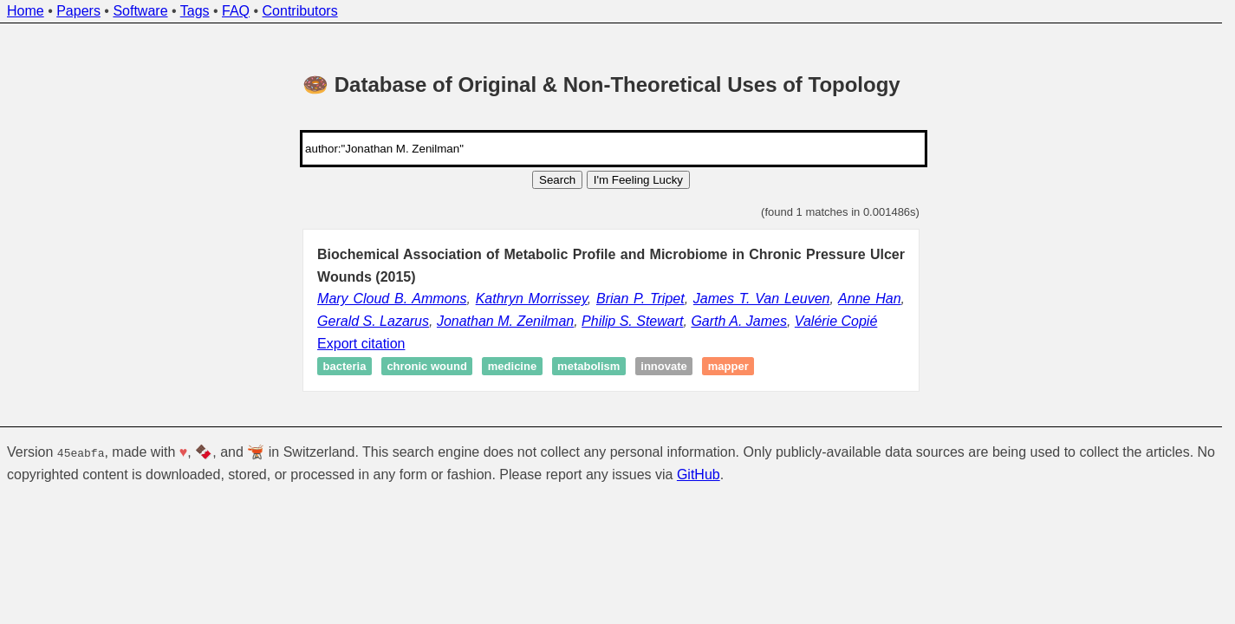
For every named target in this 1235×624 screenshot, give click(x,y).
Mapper (728, 366)
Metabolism (588, 366)
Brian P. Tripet (640, 298)
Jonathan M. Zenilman (505, 321)
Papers (78, 10)
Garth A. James (739, 321)
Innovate (663, 366)
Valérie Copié (836, 321)
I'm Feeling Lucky (638, 179)
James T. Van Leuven (761, 298)
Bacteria (345, 366)
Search (557, 179)
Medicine (512, 366)
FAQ (236, 10)
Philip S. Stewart (632, 321)
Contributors (300, 10)
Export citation (361, 343)
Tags (195, 10)
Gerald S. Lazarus (373, 321)
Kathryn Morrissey (532, 298)
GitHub (698, 473)
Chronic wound (426, 366)
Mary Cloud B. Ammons (391, 298)
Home (25, 10)
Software (140, 10)
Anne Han (869, 298)
